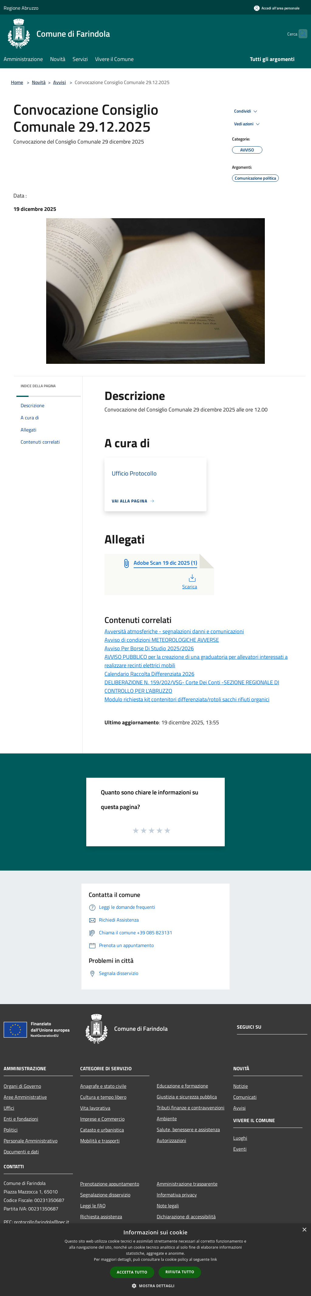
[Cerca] (300, 33)
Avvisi (59, 82)
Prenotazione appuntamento (109, 1183)
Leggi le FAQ (93, 1205)
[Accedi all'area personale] (276, 8)
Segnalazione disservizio (105, 1194)
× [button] (304, 1230)
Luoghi (240, 1138)
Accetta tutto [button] (132, 1272)
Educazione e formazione (182, 1085)
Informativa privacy (177, 1194)
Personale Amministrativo (30, 1140)
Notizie (240, 1086)
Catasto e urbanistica (102, 1129)
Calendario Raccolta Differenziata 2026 (149, 674)
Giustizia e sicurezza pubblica (187, 1096)
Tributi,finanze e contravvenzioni (190, 1107)
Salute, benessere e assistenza (188, 1129)
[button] (155, 1286)
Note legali (168, 1205)
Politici (11, 1129)
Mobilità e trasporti (100, 1140)
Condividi (246, 111)
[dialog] (155, 1259)
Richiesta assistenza (101, 1216)
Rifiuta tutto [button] (180, 1271)
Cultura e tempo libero (103, 1097)
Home (17, 82)
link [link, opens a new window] (214, 1259)
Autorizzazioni (171, 1140)
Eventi (240, 1148)
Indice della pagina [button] (38, 386)
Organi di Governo (22, 1086)
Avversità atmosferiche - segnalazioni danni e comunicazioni (174, 631)
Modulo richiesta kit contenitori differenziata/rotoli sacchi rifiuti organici (186, 699)
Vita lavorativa (95, 1108)
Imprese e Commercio (102, 1118)
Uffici (9, 1108)
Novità (39, 82)
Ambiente (167, 1118)
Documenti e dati (21, 1151)
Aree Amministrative (25, 1097)
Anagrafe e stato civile (103, 1086)
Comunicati (245, 1097)
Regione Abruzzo (21, 8)
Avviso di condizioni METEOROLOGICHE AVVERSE (161, 640)
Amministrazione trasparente (187, 1183)
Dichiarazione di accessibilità (186, 1216)
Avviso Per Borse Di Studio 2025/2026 (149, 648)
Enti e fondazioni (21, 1118)
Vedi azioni (247, 124)
